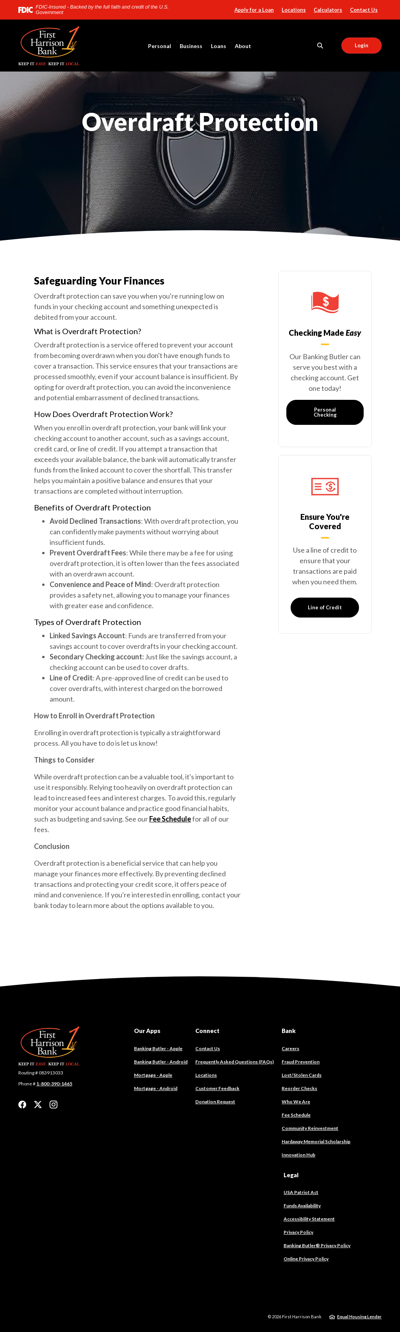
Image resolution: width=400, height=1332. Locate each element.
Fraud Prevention (301, 1062)
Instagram (53, 1104)
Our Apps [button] (147, 1030)
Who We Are (296, 1102)
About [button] (243, 46)
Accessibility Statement (309, 1219)
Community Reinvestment (310, 1128)
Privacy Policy (298, 1232)
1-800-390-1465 (54, 1084)
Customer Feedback (217, 1088)
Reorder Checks (299, 1088)
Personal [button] (159, 46)
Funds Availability (302, 1205)
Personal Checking (324, 412)
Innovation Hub (298, 1155)
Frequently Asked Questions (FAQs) (234, 1062)
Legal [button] (291, 1174)
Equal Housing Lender (359, 1316)
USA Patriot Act (301, 1192)
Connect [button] (207, 1030)
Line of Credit (325, 607)
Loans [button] (218, 46)
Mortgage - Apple (153, 1075)
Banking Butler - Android (161, 1061)
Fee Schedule (170, 819)
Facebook (22, 1104)
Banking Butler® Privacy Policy (317, 1245)
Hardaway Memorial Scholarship (316, 1141)
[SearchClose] (320, 45)
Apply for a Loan (254, 10)
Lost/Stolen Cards (301, 1075)
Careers (290, 1048)
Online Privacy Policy (306, 1259)
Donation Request (215, 1102)
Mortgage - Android (155, 1088)
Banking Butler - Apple (158, 1048)
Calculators (328, 10)
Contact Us (364, 10)
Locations (294, 10)
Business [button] (191, 46)
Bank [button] (289, 1030)
